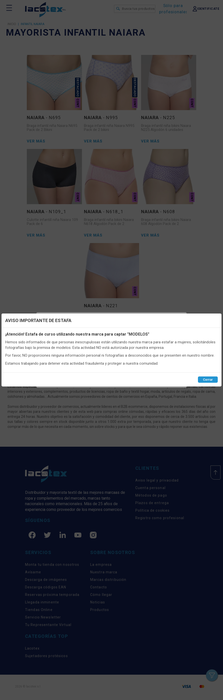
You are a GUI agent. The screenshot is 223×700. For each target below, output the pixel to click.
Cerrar (208, 379)
